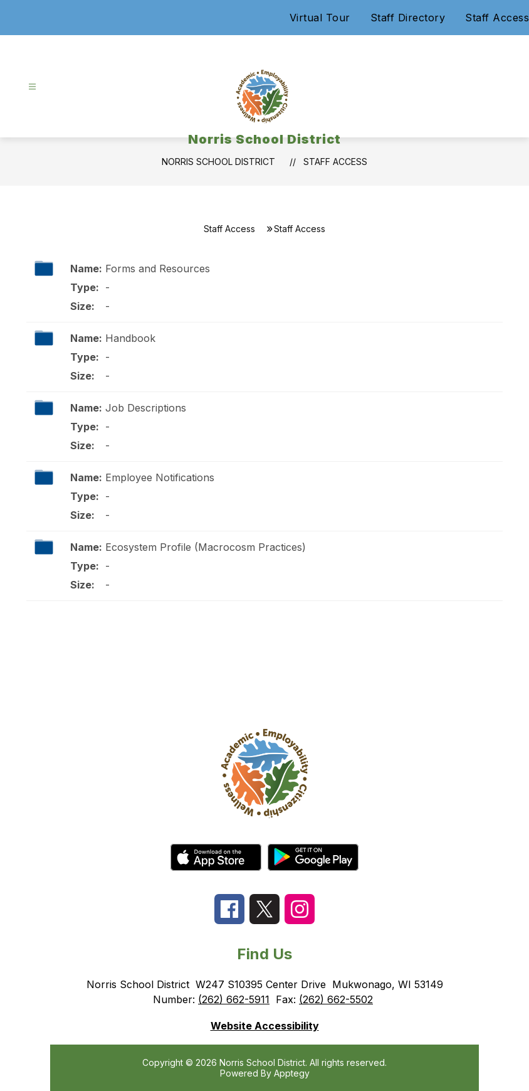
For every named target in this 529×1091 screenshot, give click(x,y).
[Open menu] (32, 87)
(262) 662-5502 (336, 999)
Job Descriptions (145, 408)
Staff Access (497, 17)
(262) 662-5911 (234, 999)
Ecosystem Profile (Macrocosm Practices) (205, 547)
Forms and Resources (157, 268)
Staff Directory (408, 17)
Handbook (130, 338)
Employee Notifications (159, 477)
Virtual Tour (320, 17)
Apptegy (292, 1073)
